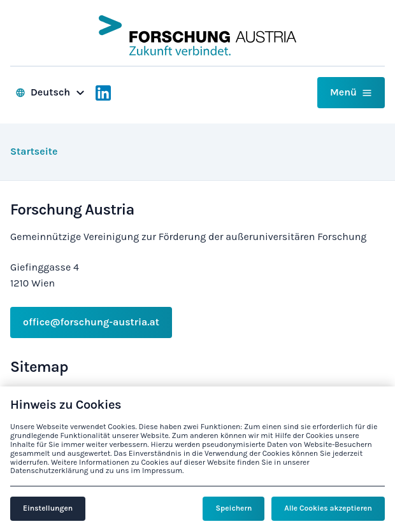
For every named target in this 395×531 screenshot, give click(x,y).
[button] (351, 92)
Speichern (233, 508)
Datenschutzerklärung (49, 470)
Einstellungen (48, 508)
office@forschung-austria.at (91, 322)
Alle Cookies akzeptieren (328, 508)
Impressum (162, 470)
